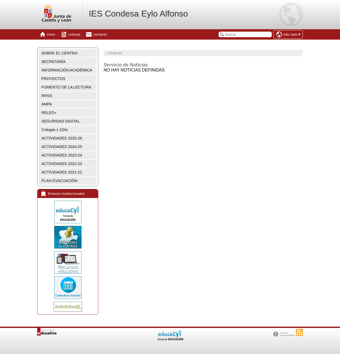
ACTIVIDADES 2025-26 (61, 138)
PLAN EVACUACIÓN (59, 181)
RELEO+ (49, 113)
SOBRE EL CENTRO (59, 53)
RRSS (46, 96)
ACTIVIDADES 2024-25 (61, 147)
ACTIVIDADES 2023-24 (61, 155)
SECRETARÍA (53, 62)
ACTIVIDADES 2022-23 (61, 164)
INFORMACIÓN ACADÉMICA (66, 70)
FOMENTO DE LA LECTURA (66, 87)
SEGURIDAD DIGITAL (60, 121)
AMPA (46, 104)
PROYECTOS (53, 79)
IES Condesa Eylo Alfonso (138, 13)
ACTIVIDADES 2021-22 (61, 172)
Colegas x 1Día (54, 130)
